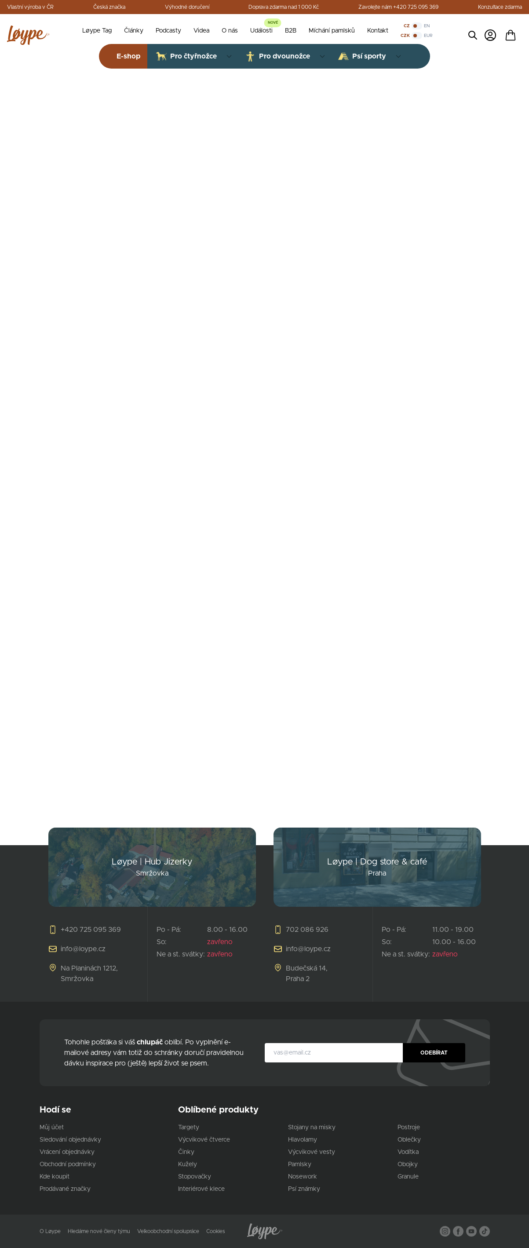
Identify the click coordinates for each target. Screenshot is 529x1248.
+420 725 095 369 (91, 929)
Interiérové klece (201, 1189)
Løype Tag (97, 31)
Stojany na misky (312, 1127)
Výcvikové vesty (311, 1152)
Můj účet (52, 1127)
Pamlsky (299, 1164)
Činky (186, 1152)
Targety (188, 1127)
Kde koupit (54, 1177)
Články (133, 31)
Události (261, 31)
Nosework (302, 1177)
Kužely (187, 1164)
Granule (408, 1177)
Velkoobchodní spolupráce (168, 1231)
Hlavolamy (302, 1140)
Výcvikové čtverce (204, 1140)
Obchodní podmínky (68, 1164)
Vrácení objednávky (67, 1152)
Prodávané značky (65, 1189)
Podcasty (168, 31)
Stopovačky (194, 1177)
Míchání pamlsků (332, 31)
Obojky (408, 1164)
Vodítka (408, 1152)
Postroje (409, 1127)
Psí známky (304, 1189)
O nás (230, 31)
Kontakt (377, 31)
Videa (201, 31)
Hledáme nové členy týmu (99, 1231)
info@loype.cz (83, 948)
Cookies (215, 1231)
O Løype (50, 1231)
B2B (290, 31)
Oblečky (409, 1140)
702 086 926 (307, 929)
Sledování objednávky (70, 1140)
